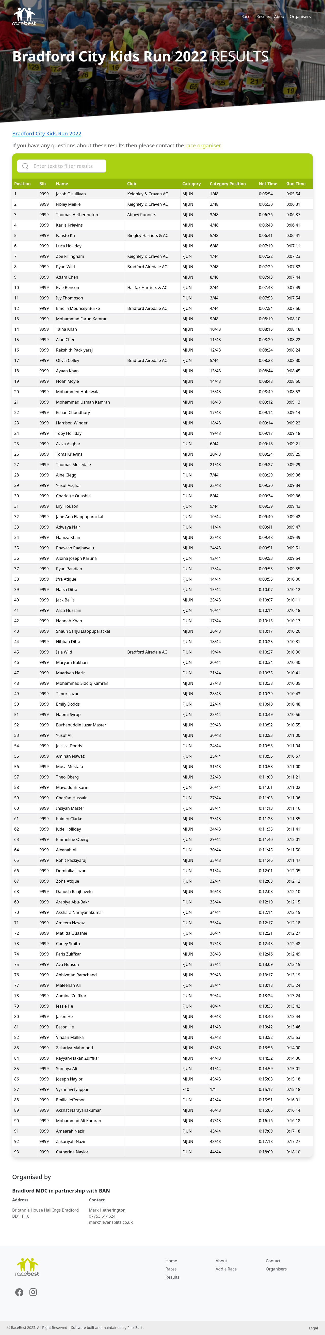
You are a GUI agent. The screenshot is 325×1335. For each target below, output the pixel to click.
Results (263, 16)
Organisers (300, 16)
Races (246, 16)
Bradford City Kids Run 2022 (46, 133)
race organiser (203, 145)
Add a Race (226, 1269)
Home (171, 1261)
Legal (313, 1328)
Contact (273, 1261)
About (280, 16)
